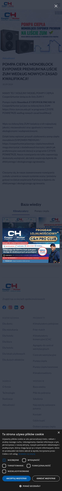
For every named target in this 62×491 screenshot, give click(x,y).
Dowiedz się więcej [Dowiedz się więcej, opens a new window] (27, 454)
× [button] (58, 433)
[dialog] (31, 460)
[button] (31, 486)
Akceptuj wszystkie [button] (16, 478)
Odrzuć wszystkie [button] (46, 478)
